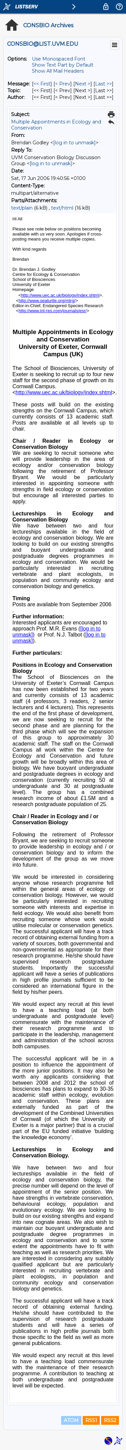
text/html (62, 208)
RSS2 (110, 1420)
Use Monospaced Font (58, 59)
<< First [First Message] (42, 84)
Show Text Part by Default (62, 65)
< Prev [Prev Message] (62, 84)
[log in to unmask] (74, 143)
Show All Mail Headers (58, 71)
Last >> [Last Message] (103, 84)
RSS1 (91, 1420)
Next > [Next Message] (82, 84)
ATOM (71, 1420)
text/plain (22, 208)
